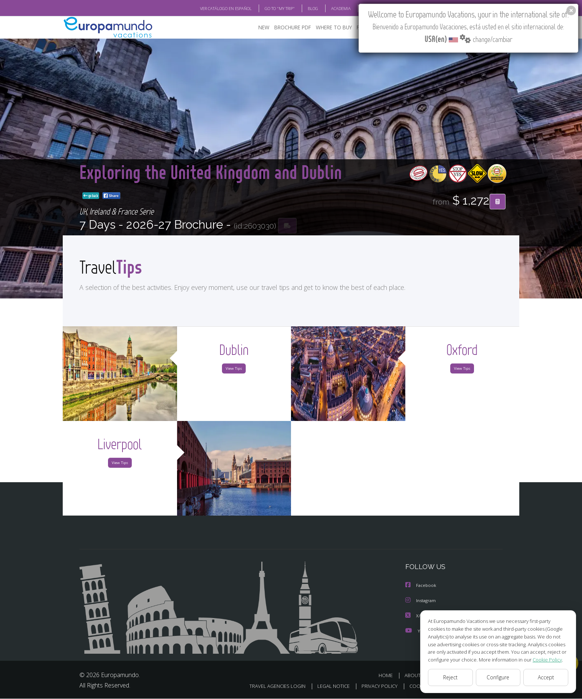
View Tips (234, 370)
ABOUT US (418, 676)
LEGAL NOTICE (325, 686)
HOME (388, 676)
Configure (498, 677)
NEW (263, 28)
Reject (450, 677)
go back (291, 196)
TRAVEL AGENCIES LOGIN (268, 686)
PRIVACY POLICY (373, 686)
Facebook (421, 587)
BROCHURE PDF (292, 28)
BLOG (303, 8)
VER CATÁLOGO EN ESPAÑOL (208, 8)
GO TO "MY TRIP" (267, 8)
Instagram (422, 601)
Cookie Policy (541, 659)
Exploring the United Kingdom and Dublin (178, 183)
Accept (546, 677)
